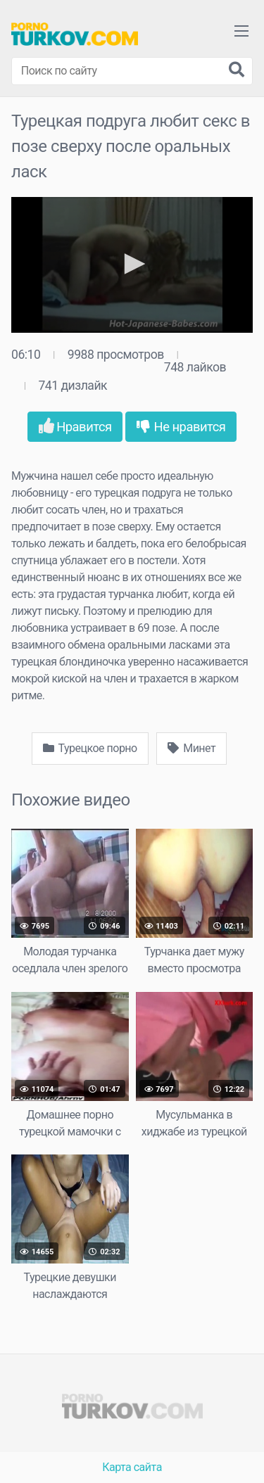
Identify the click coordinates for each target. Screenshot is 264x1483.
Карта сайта (132, 1467)
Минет (191, 748)
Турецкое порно (90, 748)
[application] (132, 265)
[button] (132, 263)
